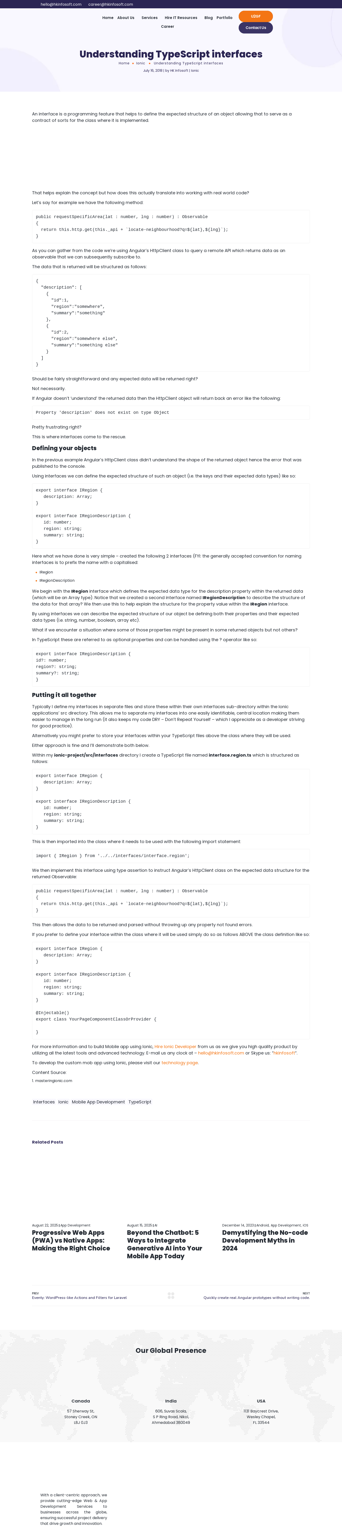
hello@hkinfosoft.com (221, 1053)
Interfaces (44, 1102)
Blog (208, 17)
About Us (125, 17)
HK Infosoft (179, 70)
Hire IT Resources (181, 17)
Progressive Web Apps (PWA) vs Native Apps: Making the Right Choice (71, 1240)
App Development (75, 1225)
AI (155, 1225)
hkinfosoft (284, 1053)
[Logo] (63, 22)
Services (150, 17)
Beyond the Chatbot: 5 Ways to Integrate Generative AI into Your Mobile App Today (164, 1244)
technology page (180, 1063)
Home (108, 17)
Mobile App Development (98, 1102)
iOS (305, 1225)
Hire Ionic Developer (175, 1046)
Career (167, 26)
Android (262, 1225)
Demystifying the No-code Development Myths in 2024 (265, 1240)
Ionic (140, 63)
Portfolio (225, 17)
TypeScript (139, 1102)
